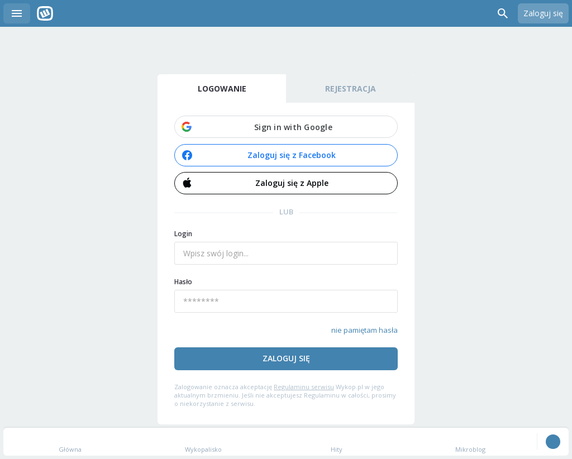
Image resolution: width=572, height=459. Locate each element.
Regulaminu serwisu (304, 386)
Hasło (183, 281)
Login (183, 233)
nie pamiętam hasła (364, 330)
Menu (16, 13)
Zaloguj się (543, 13)
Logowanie (222, 88)
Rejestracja (350, 88)
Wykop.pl (45, 13)
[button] (286, 127)
